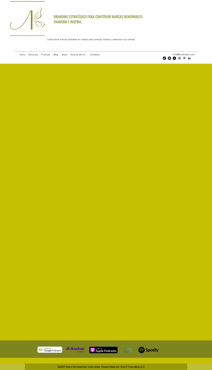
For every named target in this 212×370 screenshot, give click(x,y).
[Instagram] (179, 58)
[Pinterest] (184, 58)
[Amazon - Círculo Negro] (174, 58)
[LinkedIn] (189, 58)
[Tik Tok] (164, 58)
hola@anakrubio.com (184, 54)
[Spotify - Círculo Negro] (169, 58)
